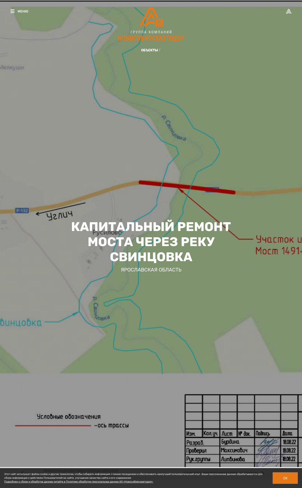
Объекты (149, 50)
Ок (285, 478)
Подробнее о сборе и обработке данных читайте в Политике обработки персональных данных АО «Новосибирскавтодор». (78, 481)
